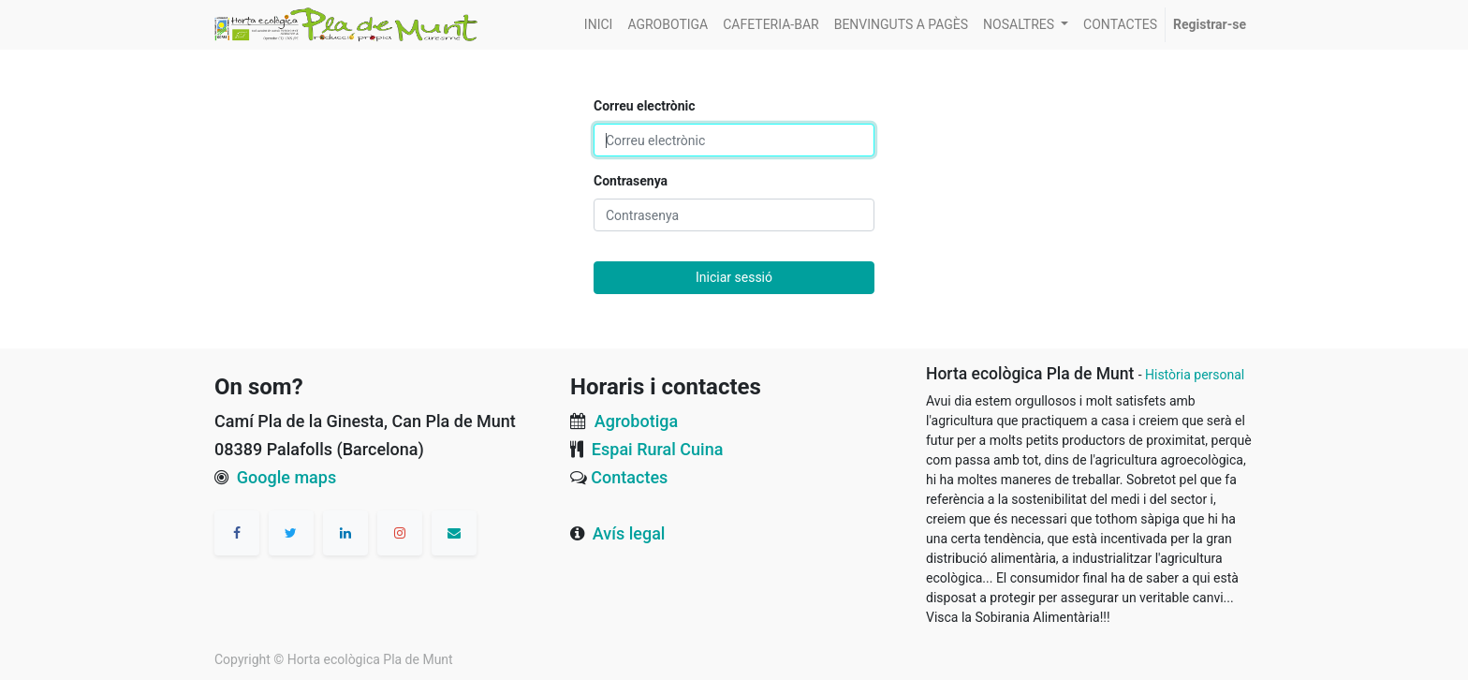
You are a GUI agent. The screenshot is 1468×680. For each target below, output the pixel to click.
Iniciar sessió (734, 277)
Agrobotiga (636, 421)
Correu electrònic (645, 105)
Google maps (286, 477)
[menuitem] (599, 24)
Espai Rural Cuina (658, 449)
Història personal (1194, 374)
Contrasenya (631, 180)
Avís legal (629, 533)
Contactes (629, 477)
